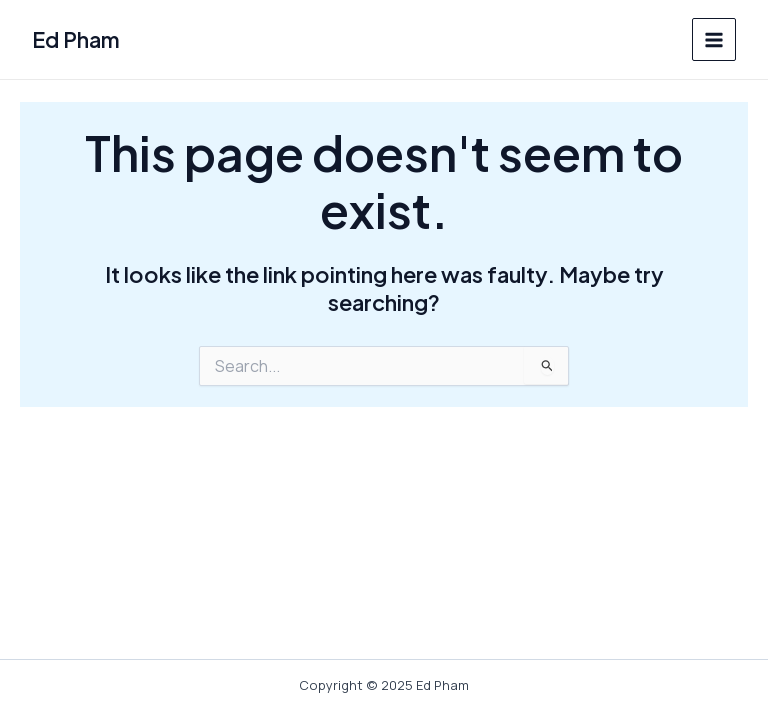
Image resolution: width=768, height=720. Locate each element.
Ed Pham (76, 39)
